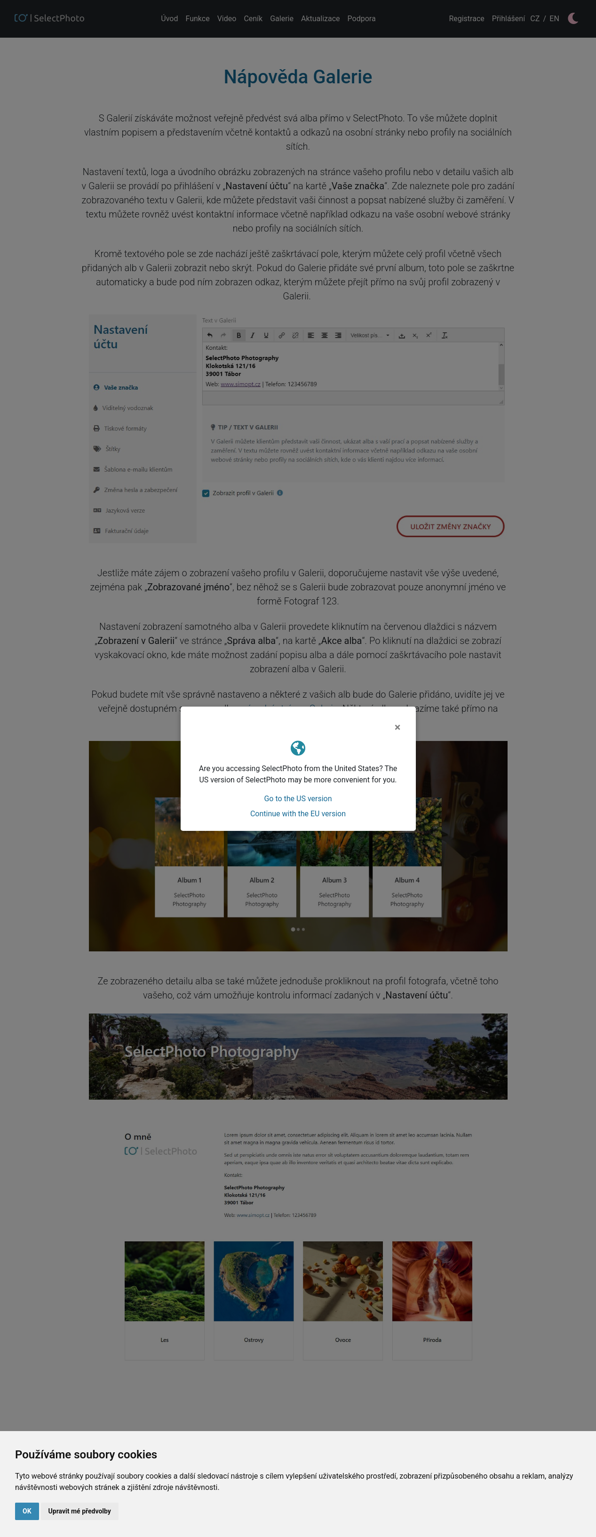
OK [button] (27, 1511)
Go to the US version (298, 798)
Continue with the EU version (298, 813)
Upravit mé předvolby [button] (79, 1511)
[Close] (397, 727)
